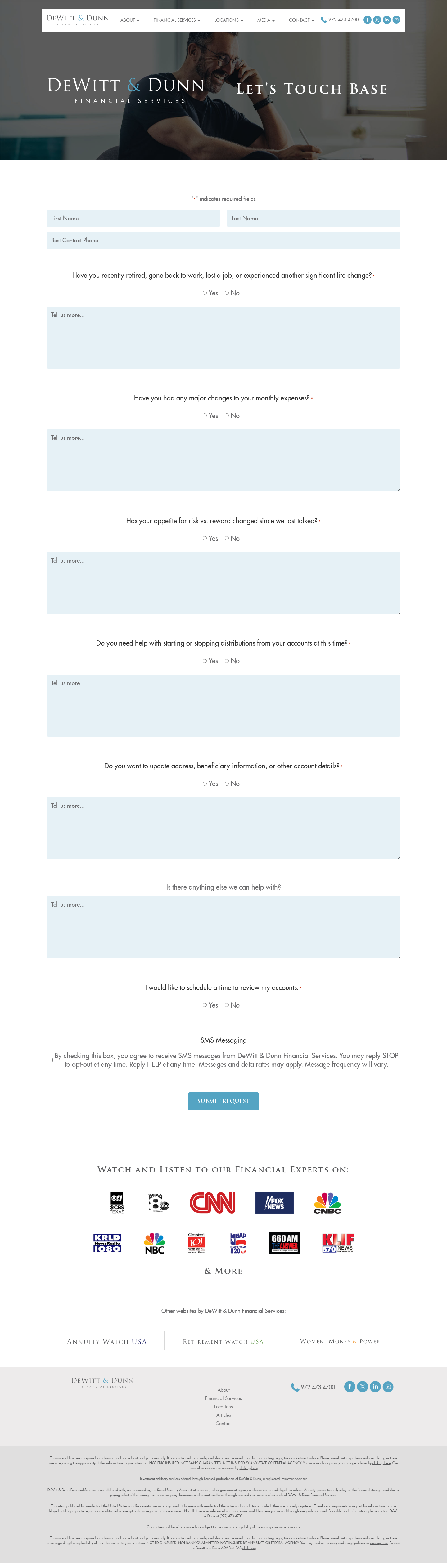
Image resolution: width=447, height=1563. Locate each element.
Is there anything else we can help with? (223, 887)
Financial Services (177, 20)
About (129, 20)
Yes (213, 293)
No (235, 293)
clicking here (381, 1463)
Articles (223, 1415)
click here (249, 1548)
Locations (228, 20)
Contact (301, 20)
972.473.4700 (343, 20)
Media (266, 20)
